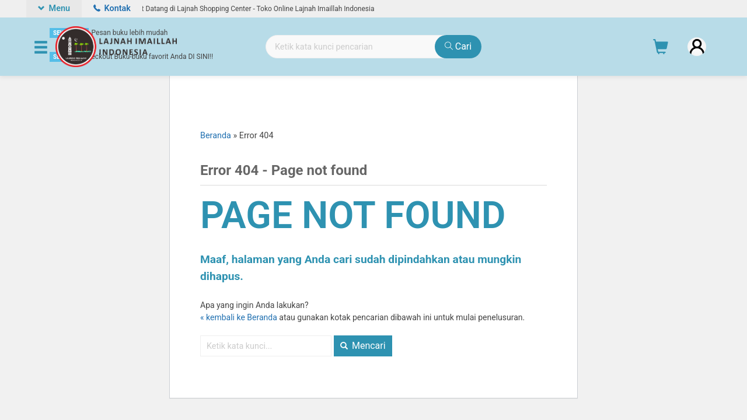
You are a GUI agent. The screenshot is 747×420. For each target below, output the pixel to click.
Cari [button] (458, 46)
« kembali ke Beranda (238, 317)
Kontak (112, 8)
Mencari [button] (363, 345)
